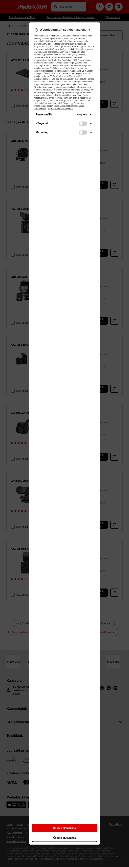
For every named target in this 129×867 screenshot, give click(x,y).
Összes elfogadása (64, 827)
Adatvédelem (40, 109)
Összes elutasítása (64, 837)
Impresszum (53, 109)
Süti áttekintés (66, 109)
